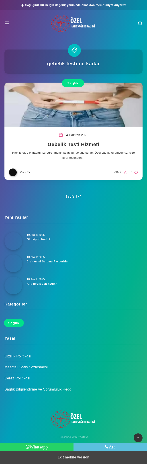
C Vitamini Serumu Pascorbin (47, 261)
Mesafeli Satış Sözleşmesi (26, 367)
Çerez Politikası (17, 378)
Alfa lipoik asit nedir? (42, 283)
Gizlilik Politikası (17, 356)
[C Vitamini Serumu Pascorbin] (13, 263)
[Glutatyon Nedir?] (13, 241)
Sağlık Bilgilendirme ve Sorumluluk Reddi (38, 389)
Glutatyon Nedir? (39, 239)
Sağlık (72, 83)
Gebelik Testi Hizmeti (73, 144)
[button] (7, 23)
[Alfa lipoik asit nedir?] (13, 285)
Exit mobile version (73, 457)
